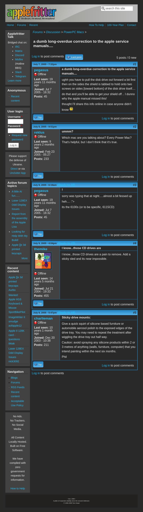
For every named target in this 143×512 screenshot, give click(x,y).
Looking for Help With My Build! (20, 236)
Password (15, 126)
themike (40, 249)
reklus (39, 132)
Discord (19, 55)
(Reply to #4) (66, 312)
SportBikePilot (16, 312)
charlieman (43, 318)
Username (15, 116)
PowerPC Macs (74, 32)
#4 (134, 243)
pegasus (41, 70)
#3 (134, 185)
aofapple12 (15, 325)
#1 (134, 64)
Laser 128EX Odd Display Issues (19, 204)
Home (10, 25)
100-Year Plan (115, 25)
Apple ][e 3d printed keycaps (19, 249)
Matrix (18, 50)
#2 (134, 126)
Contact (131, 25)
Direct (14, 168)
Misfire (19, 59)
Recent (33, 25)
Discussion (53, 32)
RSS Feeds (18, 387)
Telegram (20, 76)
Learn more (14, 80)
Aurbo (11, 289)
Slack (18, 72)
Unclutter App (18, 172)
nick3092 (13, 361)
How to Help (17, 488)
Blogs (14, 377)
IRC (17, 46)
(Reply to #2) (66, 185)
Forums (21, 25)
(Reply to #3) (66, 243)
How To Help (96, 25)
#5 (134, 312)
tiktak (11, 343)
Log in (36, 56)
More (25, 258)
